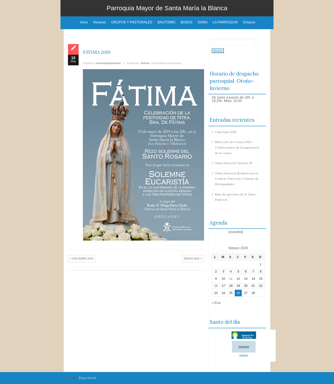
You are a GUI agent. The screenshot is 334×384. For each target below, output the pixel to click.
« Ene (216, 303)
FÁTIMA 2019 (96, 52)
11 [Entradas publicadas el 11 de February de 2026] (231, 278)
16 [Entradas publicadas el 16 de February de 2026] (216, 285)
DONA (202, 22)
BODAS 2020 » (193, 258)
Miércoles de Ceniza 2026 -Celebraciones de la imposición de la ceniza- (237, 147)
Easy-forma (87, 378)
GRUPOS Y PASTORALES (132, 22)
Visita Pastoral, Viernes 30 (233, 163)
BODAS (187, 22)
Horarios (99, 22)
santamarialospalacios (108, 63)
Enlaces (249, 22)
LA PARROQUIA (225, 22)
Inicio (84, 22)
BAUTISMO (167, 22)
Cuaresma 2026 (225, 132)
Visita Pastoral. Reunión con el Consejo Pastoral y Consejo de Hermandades (237, 178)
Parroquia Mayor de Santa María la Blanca (167, 7)
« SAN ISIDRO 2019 (81, 258)
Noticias (145, 63)
